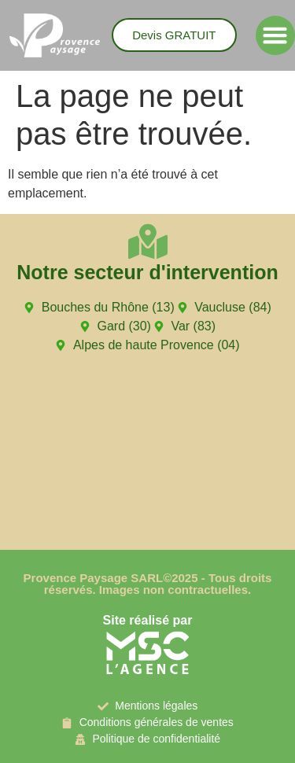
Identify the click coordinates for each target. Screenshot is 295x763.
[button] (275, 35)
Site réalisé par (148, 620)
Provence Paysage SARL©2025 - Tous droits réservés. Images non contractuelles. (148, 583)
